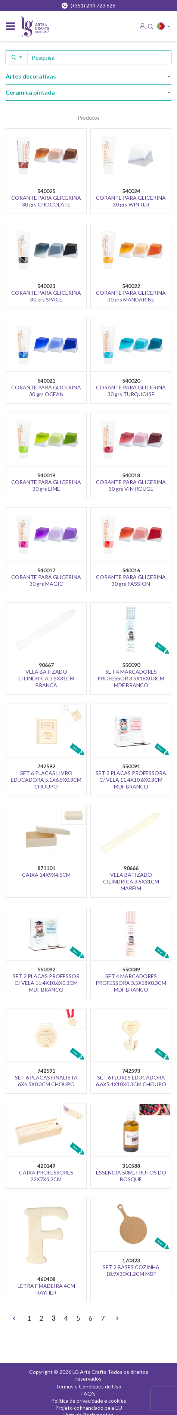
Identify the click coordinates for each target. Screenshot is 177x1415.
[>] (117, 1319)
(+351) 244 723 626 (88, 6)
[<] (14, 1319)
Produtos (89, 117)
